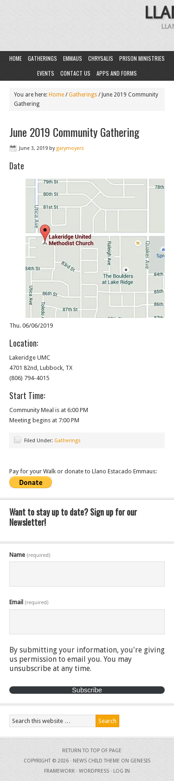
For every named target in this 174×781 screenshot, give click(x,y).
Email (28, 602)
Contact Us (75, 73)
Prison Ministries (142, 58)
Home (15, 58)
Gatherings (42, 58)
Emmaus (72, 58)
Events (45, 73)
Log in (121, 771)
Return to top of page (92, 751)
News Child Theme (96, 761)
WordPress (94, 771)
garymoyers (70, 148)
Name (29, 554)
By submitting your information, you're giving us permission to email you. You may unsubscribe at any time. (87, 659)
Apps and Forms (117, 73)
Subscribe (87, 690)
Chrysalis (100, 58)
